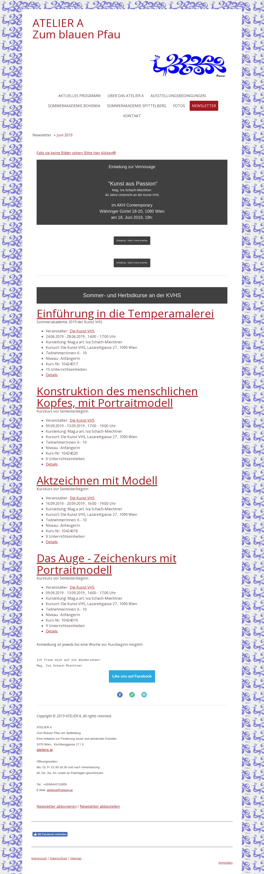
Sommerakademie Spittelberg (136, 105)
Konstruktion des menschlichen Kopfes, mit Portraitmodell (117, 397)
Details (52, 374)
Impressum (39, 858)
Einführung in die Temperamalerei (125, 313)
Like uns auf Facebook (132, 676)
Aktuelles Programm (79, 95)
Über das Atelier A (126, 95)
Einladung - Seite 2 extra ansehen (132, 263)
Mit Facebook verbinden (50, 834)
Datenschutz (58, 858)
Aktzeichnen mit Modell (97, 480)
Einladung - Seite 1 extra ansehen (132, 240)
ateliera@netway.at (60, 790)
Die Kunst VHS (82, 331)
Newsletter (204, 105)
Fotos (179, 105)
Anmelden (225, 863)
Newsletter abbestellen (100, 806)
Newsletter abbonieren (57, 806)
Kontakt (132, 115)
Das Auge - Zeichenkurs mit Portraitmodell (106, 564)
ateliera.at (45, 750)
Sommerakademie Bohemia (74, 105)
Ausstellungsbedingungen (178, 95)
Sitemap (75, 858)
